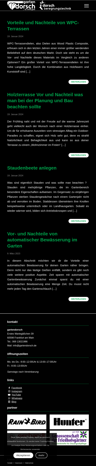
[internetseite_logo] (39, 5)
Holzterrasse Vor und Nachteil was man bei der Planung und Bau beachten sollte (45, 100)
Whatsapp (17, 398)
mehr (41, 455)
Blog (14, 401)
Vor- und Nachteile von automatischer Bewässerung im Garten (42, 239)
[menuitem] (85, 5)
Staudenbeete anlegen (31, 167)
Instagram (17, 391)
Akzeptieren (23, 455)
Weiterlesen (78, 82)
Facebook (17, 388)
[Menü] (85, 5)
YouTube (16, 394)
